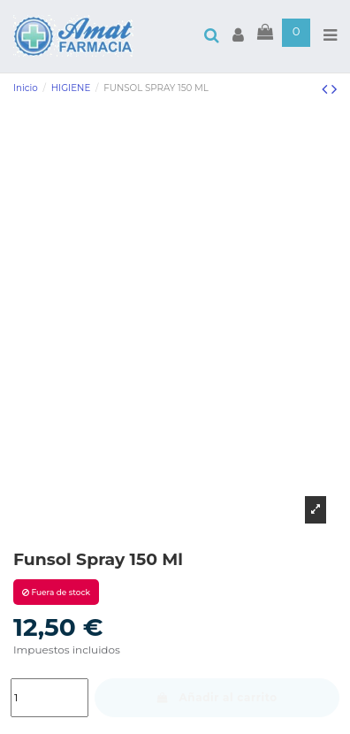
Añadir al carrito (217, 697)
